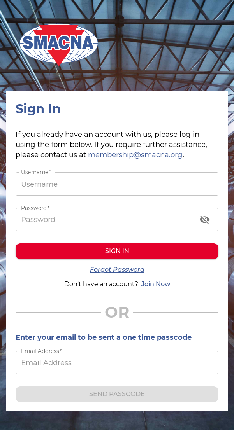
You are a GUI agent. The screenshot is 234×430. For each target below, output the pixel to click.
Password (35, 208)
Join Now (155, 284)
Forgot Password (117, 270)
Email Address (41, 351)
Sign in (117, 251)
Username (36, 172)
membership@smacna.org (135, 154)
